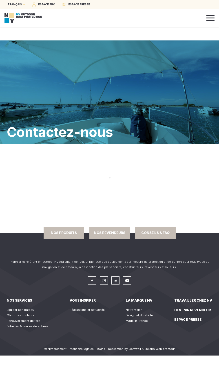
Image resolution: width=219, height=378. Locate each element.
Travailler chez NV (193, 300)
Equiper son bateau (20, 309)
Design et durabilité (139, 315)
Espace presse (187, 319)
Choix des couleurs (20, 315)
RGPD (101, 349)
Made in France (137, 320)
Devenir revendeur (192, 310)
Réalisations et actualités (87, 309)
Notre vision (134, 309)
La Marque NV (139, 300)
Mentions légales (82, 349)
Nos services (19, 300)
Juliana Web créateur (160, 349)
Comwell (135, 349)
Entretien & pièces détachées (27, 326)
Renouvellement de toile (23, 320)
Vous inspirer (83, 300)
